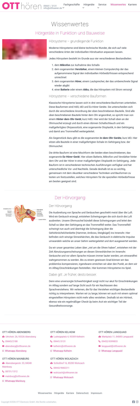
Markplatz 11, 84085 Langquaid (117, 336)
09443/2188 (11, 341)
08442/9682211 (61, 368)
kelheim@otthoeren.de (64, 346)
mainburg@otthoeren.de (17, 376)
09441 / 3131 (50, 6)
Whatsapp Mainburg (15, 381)
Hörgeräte (59, 393)
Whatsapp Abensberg (15, 351)
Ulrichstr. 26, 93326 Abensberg (21, 336)
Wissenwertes (118, 4)
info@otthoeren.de (52, 8)
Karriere (132, 4)
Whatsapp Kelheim (62, 351)
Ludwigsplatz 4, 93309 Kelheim (69, 336)
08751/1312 (11, 371)
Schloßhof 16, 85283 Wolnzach (69, 363)
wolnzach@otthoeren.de (65, 372)
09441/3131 (59, 341)
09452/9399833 (110, 341)
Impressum (96, 393)
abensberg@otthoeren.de (17, 346)
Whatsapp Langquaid (111, 351)
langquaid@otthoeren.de (114, 346)
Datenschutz (82, 393)
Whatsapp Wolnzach (63, 377)
